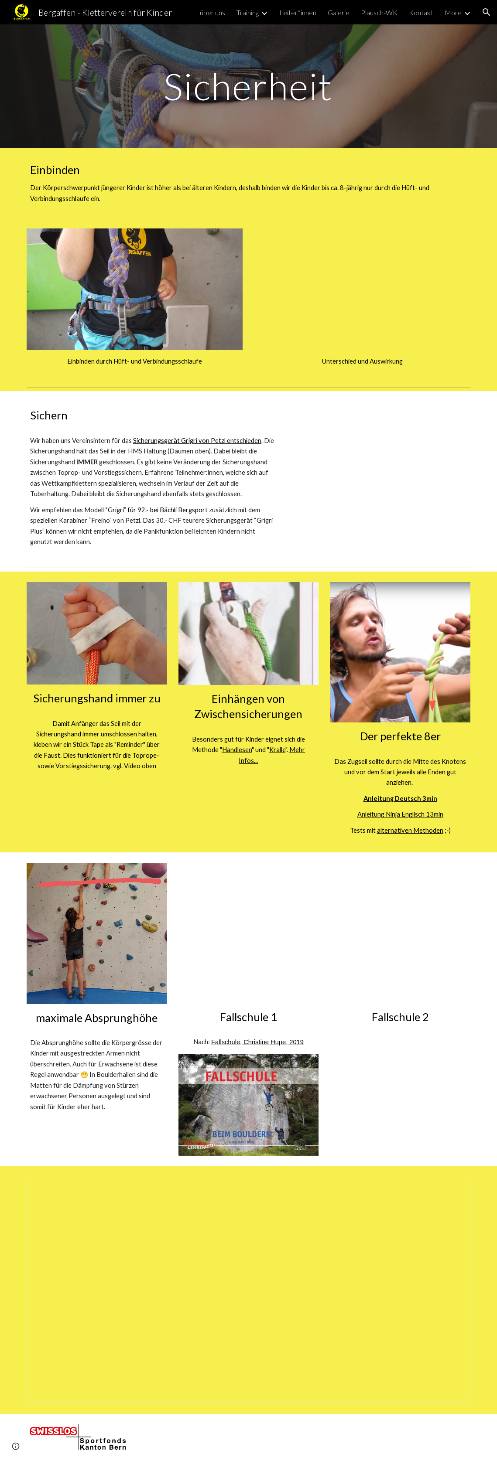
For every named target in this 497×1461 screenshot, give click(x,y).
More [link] (453, 12)
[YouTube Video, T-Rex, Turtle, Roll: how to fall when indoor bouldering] (400, 933)
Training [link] (248, 12)
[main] (248, 86)
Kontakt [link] (421, 12)
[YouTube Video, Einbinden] (362, 289)
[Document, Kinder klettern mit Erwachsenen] (248, 1290)
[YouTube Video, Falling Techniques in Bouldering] (248, 933)
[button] (486, 12)
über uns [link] (212, 12)
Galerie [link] (339, 12)
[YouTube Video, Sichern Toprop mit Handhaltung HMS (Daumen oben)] (381, 462)
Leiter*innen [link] (297, 12)
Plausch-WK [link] (379, 12)
